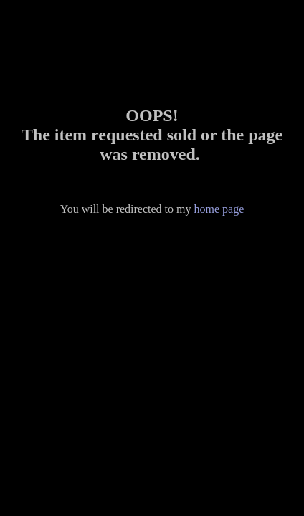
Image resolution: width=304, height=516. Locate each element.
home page (219, 209)
